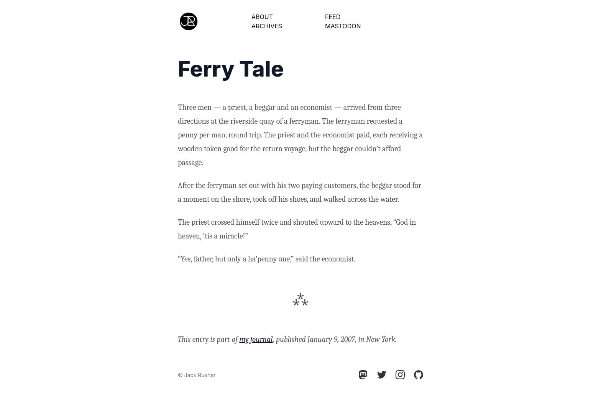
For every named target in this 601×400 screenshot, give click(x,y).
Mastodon (343, 26)
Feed (332, 17)
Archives (266, 26)
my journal (256, 339)
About (262, 17)
